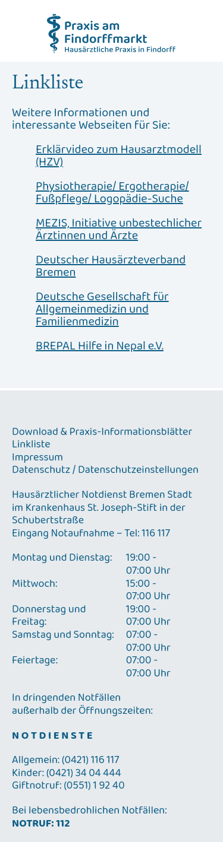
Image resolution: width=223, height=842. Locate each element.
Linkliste (31, 445)
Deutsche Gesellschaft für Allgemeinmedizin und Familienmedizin (102, 309)
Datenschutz (41, 470)
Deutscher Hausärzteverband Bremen (111, 266)
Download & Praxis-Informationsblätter (102, 432)
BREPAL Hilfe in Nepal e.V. (100, 346)
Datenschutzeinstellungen (138, 470)
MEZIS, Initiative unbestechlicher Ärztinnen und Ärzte (119, 229)
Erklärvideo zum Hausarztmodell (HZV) (119, 156)
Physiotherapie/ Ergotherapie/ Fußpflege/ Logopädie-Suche (112, 192)
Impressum (37, 458)
